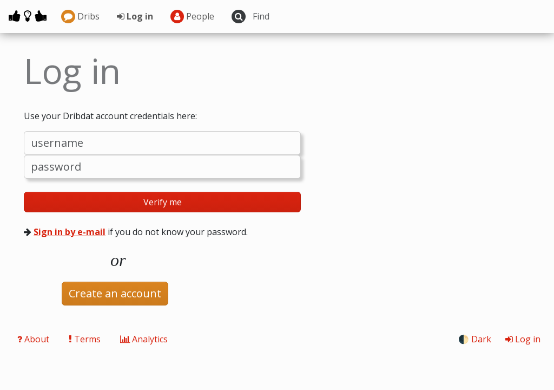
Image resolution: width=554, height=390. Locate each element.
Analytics (144, 339)
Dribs (80, 17)
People (192, 17)
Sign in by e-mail (69, 232)
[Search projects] (301, 16)
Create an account (115, 293)
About (34, 339)
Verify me (162, 202)
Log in (135, 16)
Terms (86, 339)
